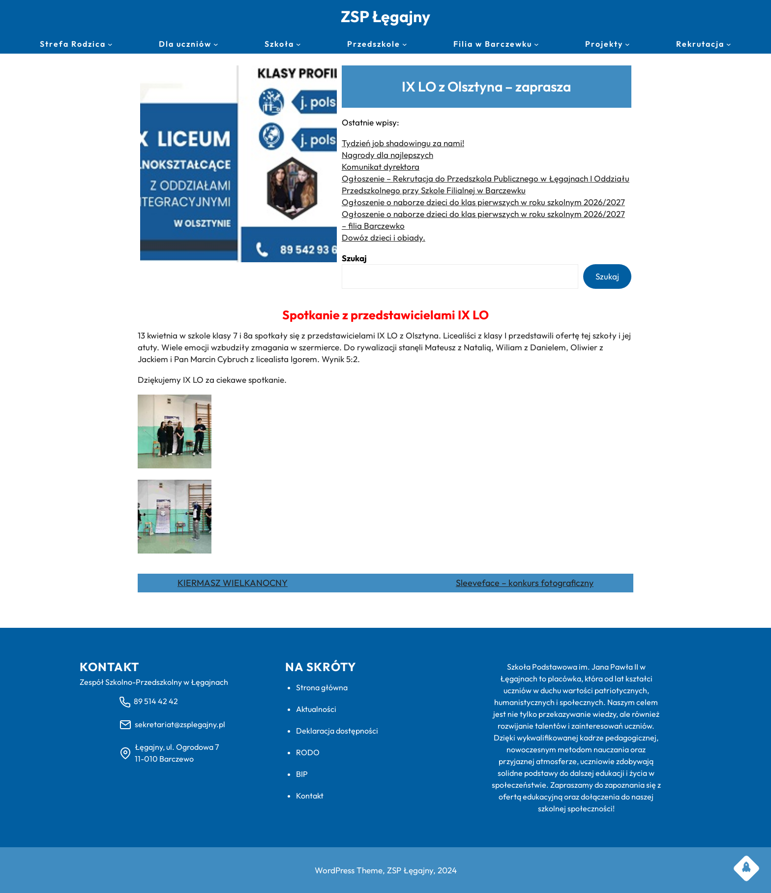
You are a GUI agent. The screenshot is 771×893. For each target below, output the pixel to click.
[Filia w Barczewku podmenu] (536, 44)
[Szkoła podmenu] (298, 44)
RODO (308, 752)
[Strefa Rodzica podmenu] (110, 44)
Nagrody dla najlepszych (387, 155)
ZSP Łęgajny (385, 16)
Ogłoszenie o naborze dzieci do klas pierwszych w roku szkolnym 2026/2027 (483, 202)
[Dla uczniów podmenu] (215, 44)
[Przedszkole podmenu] (404, 44)
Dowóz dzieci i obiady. (383, 237)
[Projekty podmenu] (627, 44)
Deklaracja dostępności (337, 731)
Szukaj (354, 258)
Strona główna (322, 687)
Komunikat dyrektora (380, 166)
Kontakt (310, 796)
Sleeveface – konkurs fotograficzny (524, 582)
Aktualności (316, 709)
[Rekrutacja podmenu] (728, 44)
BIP (302, 774)
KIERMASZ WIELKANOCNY (233, 582)
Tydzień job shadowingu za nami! (403, 143)
